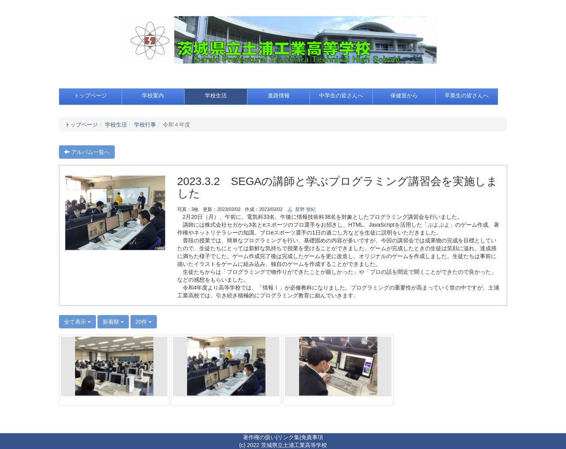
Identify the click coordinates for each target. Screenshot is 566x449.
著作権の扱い (259, 437)
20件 (144, 322)
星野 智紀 (301, 209)
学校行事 (145, 124)
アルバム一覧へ (87, 152)
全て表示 (77, 322)
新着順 (113, 322)
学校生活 (116, 124)
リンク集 (288, 437)
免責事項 (312, 437)
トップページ (81, 124)
